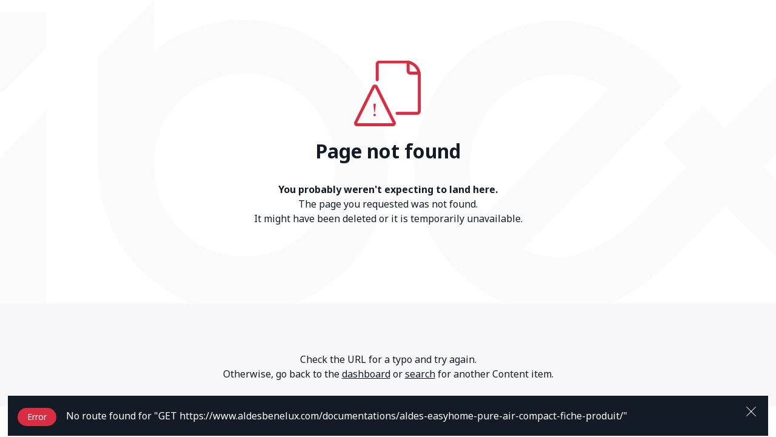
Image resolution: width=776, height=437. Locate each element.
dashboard (366, 374)
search (420, 374)
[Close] (751, 410)
